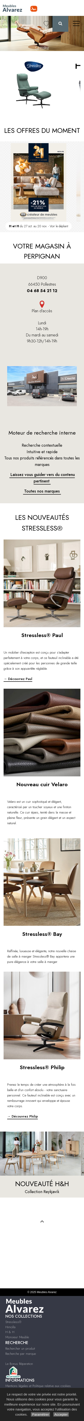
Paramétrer (40, 1414)
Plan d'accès (42, 311)
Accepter (61, 1414)
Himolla (10, 1327)
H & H (9, 1332)
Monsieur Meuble (17, 1337)
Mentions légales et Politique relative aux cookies (38, 1385)
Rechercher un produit (20, 1348)
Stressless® (13, 1321)
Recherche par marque (20, 1353)
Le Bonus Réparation (19, 1363)
